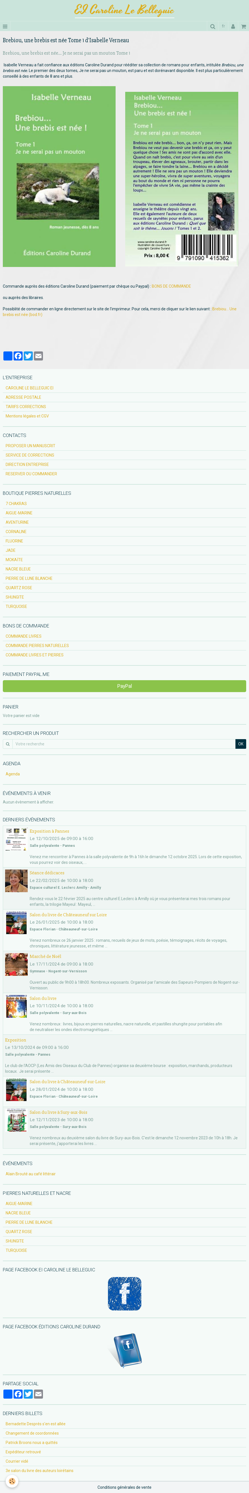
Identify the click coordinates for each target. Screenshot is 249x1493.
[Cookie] (12, 1481)
